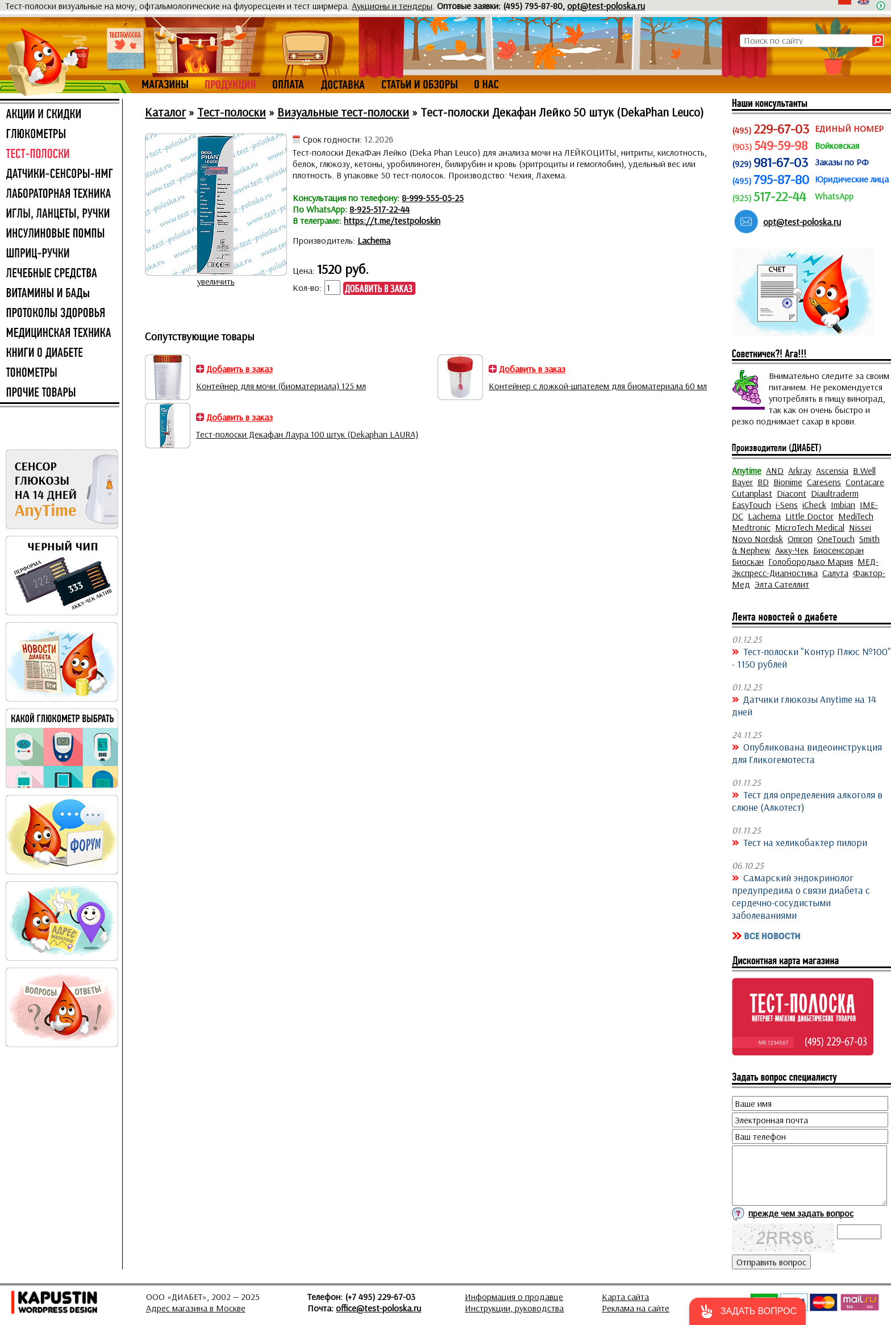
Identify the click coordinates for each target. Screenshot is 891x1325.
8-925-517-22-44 (379, 209)
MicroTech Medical (809, 527)
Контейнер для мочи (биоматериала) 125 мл (281, 385)
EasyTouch (751, 504)
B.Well (864, 470)
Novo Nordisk (757, 538)
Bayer (742, 482)
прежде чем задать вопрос (800, 1213)
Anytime (746, 470)
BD (763, 482)
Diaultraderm (835, 493)
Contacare (865, 482)
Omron (800, 538)
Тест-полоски (231, 112)
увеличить (216, 281)
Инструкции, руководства (514, 1308)
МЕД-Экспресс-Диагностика (805, 567)
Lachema (373, 240)
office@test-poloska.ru (378, 1308)
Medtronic (751, 527)
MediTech (855, 516)
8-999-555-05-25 (433, 197)
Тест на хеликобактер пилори (805, 842)
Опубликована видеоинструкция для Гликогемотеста (807, 752)
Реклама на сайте (635, 1308)
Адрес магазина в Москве (195, 1308)
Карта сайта (625, 1296)
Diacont (791, 493)
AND (775, 470)
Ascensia (832, 470)
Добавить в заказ (239, 368)
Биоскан (748, 561)
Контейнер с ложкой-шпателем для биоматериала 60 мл (598, 385)
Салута (835, 572)
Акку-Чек (792, 550)
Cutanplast (752, 493)
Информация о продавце (514, 1296)
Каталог (165, 112)
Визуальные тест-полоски (343, 112)
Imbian (843, 504)
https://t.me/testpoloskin (392, 220)
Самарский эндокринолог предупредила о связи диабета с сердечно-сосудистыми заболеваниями (801, 896)
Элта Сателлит (782, 584)
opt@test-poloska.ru (606, 5)
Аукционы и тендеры (392, 5)
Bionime (787, 482)
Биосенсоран (838, 550)
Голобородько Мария (810, 561)
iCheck (814, 504)
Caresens (824, 482)
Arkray (799, 470)
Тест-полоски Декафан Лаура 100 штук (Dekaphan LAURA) (307, 434)
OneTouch (836, 538)
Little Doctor (809, 516)
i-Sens (787, 504)
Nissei (860, 527)
